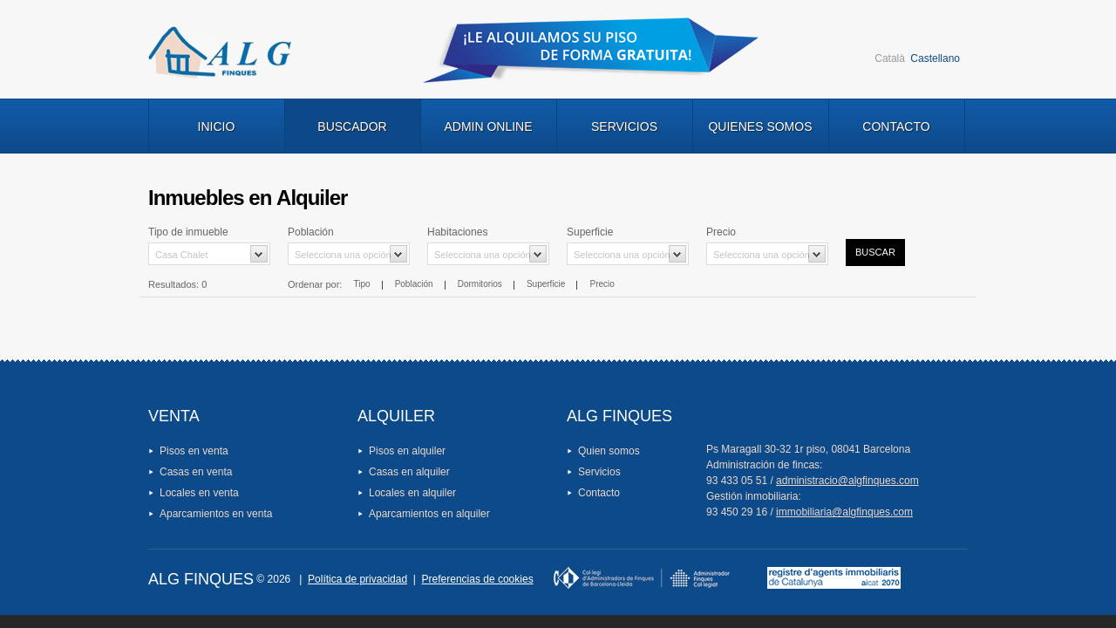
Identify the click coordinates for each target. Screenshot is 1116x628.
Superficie (546, 284)
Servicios (624, 126)
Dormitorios (480, 284)
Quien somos (609, 451)
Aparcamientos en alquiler (429, 514)
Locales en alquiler (412, 493)
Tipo (361, 284)
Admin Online (488, 126)
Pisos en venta (194, 451)
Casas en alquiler (409, 472)
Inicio (216, 126)
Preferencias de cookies (478, 579)
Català (889, 58)
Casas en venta (196, 472)
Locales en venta (199, 493)
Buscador (351, 126)
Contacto (895, 126)
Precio (602, 284)
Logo (219, 52)
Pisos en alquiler (407, 451)
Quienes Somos (760, 126)
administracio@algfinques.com (847, 480)
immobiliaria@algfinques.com (844, 512)
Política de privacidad (357, 579)
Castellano (935, 58)
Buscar (875, 252)
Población (414, 284)
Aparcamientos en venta (216, 514)
